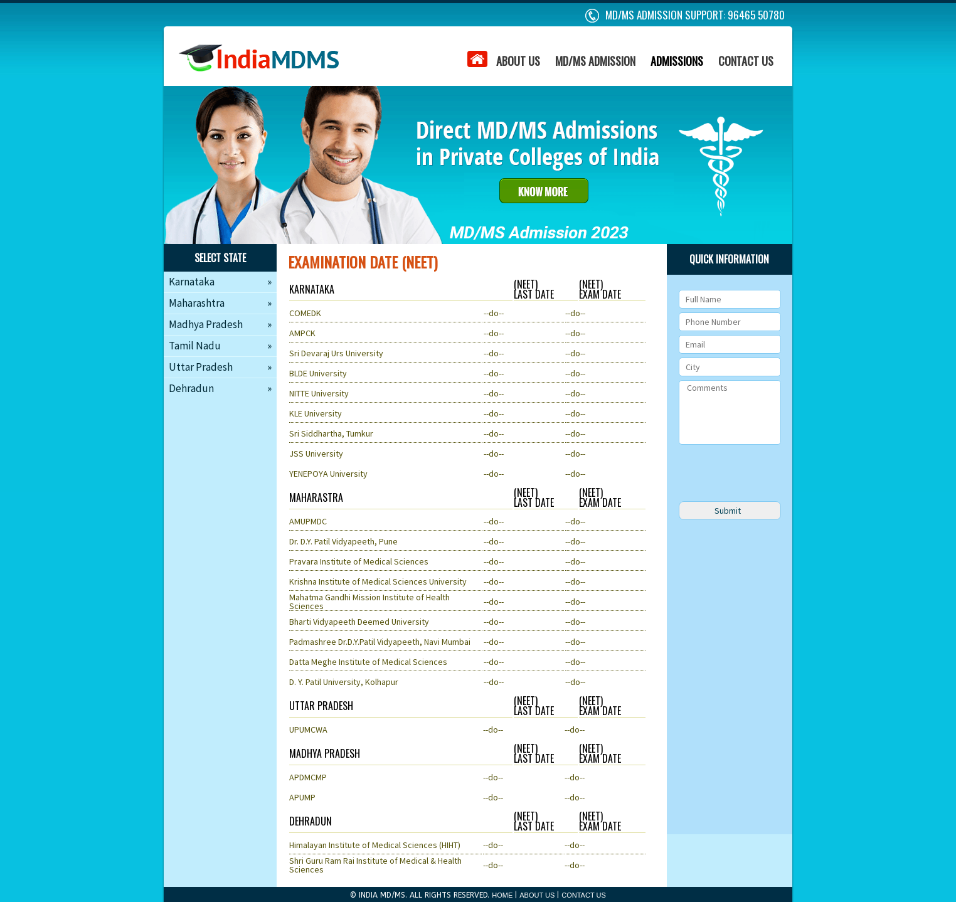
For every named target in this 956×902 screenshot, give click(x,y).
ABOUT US (518, 61)
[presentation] (774, 472)
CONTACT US (745, 61)
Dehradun (220, 388)
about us (519, 184)
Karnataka (220, 282)
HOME (502, 895)
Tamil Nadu (220, 346)
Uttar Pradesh (220, 367)
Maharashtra (220, 303)
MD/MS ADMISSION (595, 61)
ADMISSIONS (677, 61)
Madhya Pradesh (220, 324)
